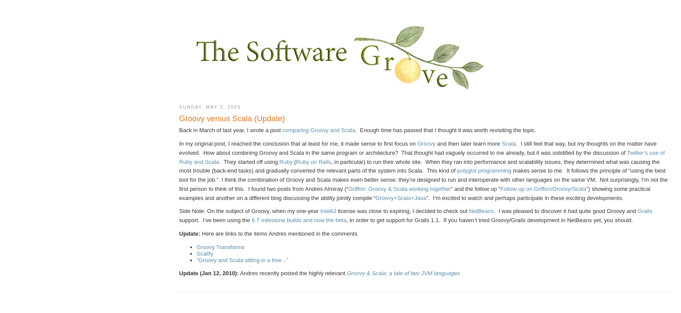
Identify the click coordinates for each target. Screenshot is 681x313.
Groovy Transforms (221, 247)
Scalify (205, 253)
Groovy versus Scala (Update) (232, 118)
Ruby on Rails (313, 162)
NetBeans (481, 211)
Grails (645, 211)
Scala (509, 143)
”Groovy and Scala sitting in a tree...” (242, 260)
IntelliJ (328, 211)
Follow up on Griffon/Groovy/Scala (543, 189)
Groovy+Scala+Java (401, 198)
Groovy (426, 143)
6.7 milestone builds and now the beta (298, 220)
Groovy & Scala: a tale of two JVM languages (403, 273)
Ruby (285, 162)
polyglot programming (484, 170)
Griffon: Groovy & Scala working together (399, 189)
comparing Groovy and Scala (318, 130)
